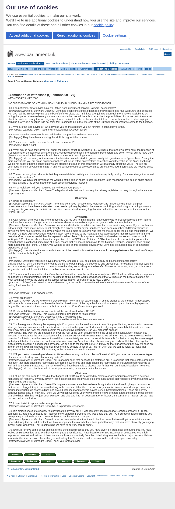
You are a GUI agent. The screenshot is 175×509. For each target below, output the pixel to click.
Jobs (64, 476)
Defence (10, 76)
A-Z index (11, 476)
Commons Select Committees (151, 74)
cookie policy (103, 25)
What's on (53, 69)
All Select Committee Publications (122, 74)
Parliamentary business (30, 63)
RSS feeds (153, 49)
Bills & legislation (69, 69)
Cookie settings (115, 35)
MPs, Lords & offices (57, 63)
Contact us (167, 49)
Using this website (76, 476)
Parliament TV (127, 69)
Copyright (91, 476)
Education (124, 63)
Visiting (113, 63)
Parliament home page (28, 74)
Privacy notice (102, 476)
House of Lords (38, 69)
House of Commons (18, 69)
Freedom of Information (49, 476)
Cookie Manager (128, 476)
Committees (86, 69)
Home (11, 63)
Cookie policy (115, 476)
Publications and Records (73, 74)
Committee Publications (96, 74)
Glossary (21, 476)
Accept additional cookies (29, 35)
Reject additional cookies (76, 35)
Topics (148, 69)
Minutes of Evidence (56, 81)
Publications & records (106, 69)
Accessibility (125, 49)
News (139, 69)
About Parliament (80, 63)
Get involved (99, 63)
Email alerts (140, 49)
